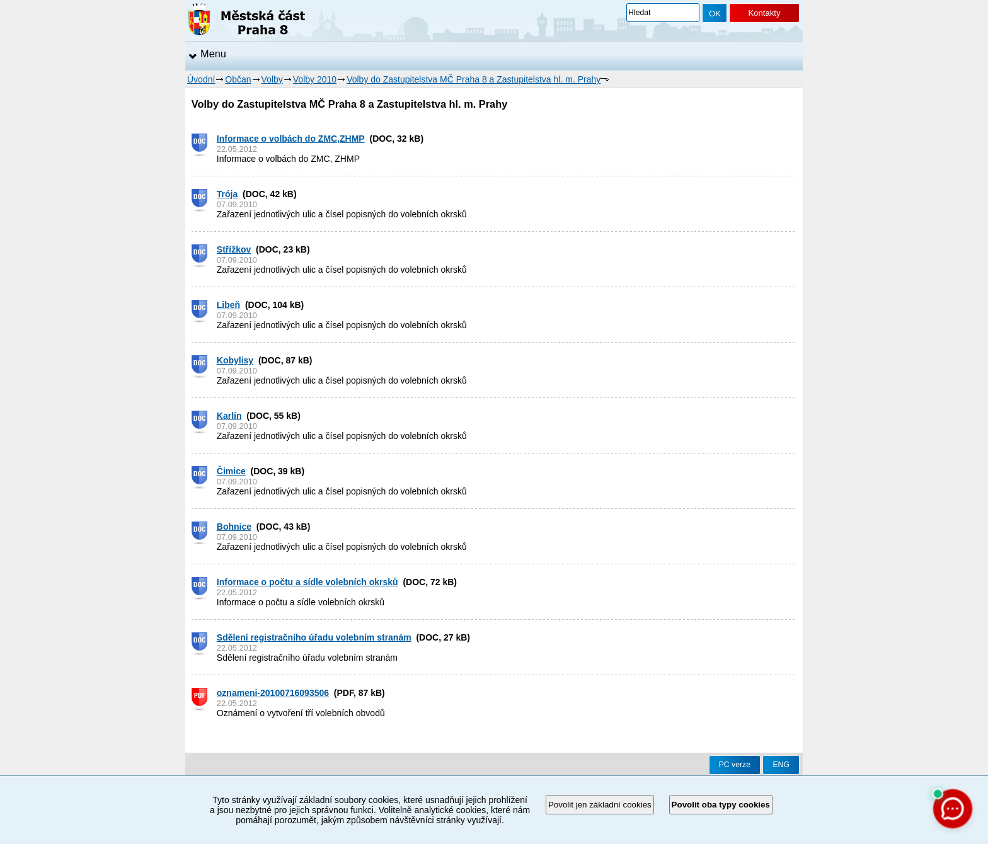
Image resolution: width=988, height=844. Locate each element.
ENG (781, 764)
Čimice (231, 471)
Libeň (228, 305)
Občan (238, 79)
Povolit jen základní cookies (600, 804)
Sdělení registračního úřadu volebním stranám (314, 637)
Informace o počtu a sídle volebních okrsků (307, 582)
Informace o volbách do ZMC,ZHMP (291, 139)
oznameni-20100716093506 (273, 693)
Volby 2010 (314, 79)
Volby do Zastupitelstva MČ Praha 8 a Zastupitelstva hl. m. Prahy (473, 79)
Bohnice (234, 527)
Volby (272, 79)
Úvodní (201, 79)
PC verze (734, 764)
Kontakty (764, 13)
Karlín (229, 416)
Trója (227, 194)
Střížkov (234, 249)
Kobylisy (235, 360)
